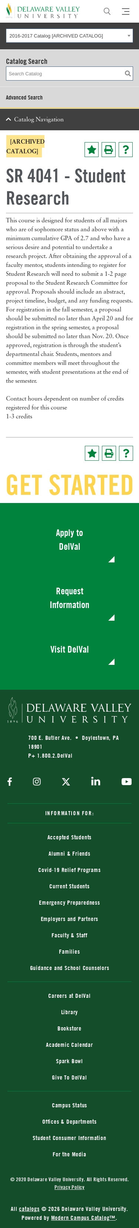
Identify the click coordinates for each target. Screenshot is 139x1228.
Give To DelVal (69, 1077)
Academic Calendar (69, 1044)
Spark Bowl (69, 1061)
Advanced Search (24, 97)
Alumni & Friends (69, 853)
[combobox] (69, 36)
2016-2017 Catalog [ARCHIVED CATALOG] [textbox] (56, 36)
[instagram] (36, 782)
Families (69, 951)
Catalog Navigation (39, 120)
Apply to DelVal (69, 539)
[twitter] (66, 782)
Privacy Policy (69, 1187)
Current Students (69, 886)
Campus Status (69, 1105)
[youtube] (125, 782)
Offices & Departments (69, 1121)
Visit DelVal (69, 649)
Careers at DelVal (69, 995)
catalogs (29, 1208)
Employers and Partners (70, 918)
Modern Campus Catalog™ (83, 1217)
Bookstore (69, 1028)
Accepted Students (69, 837)
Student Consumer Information (69, 1138)
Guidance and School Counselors (69, 967)
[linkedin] (95, 782)
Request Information (69, 598)
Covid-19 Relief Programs (69, 869)
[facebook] (11, 782)
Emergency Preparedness (69, 902)
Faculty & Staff (69, 935)
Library (69, 1012)
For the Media (69, 1154)
